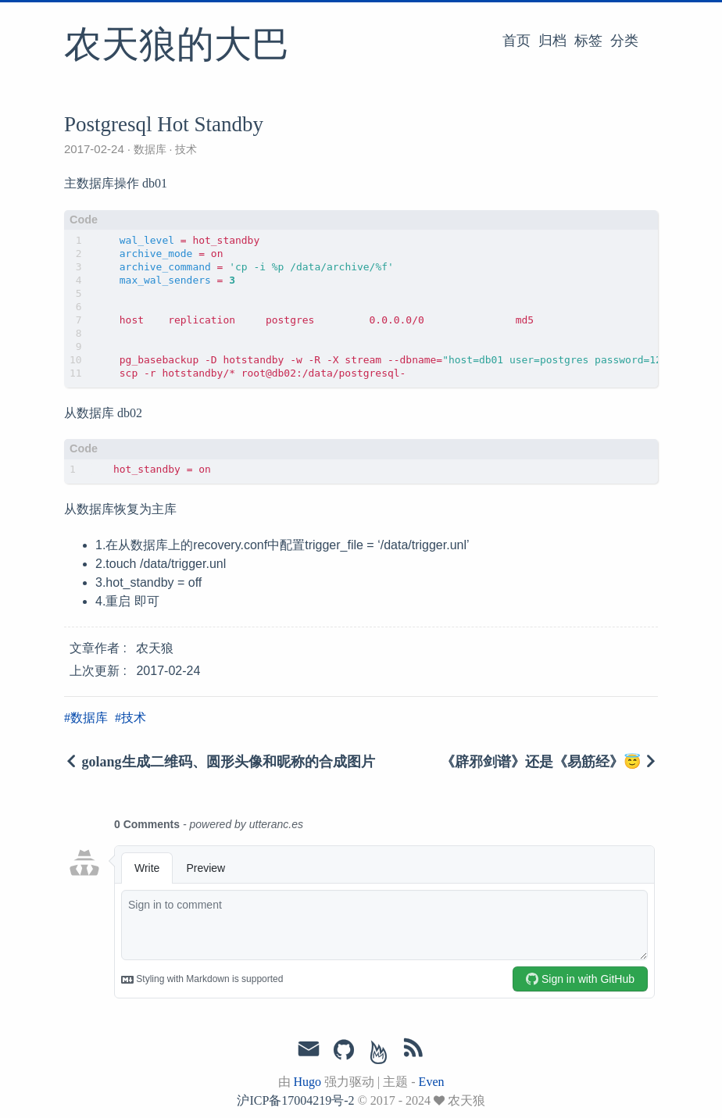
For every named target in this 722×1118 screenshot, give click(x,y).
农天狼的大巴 (176, 46)
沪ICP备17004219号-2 (295, 1100)
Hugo (308, 1081)
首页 (516, 40)
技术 (184, 149)
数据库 (150, 149)
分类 (624, 40)
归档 (552, 40)
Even (432, 1081)
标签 (588, 40)
